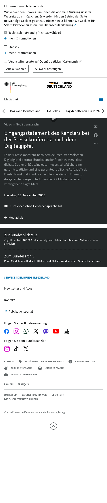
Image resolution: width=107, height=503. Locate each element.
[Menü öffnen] (101, 99)
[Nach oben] (53, 426)
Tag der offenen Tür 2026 (83, 111)
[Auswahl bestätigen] (48, 69)
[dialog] (53, 39)
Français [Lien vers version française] (23, 384)
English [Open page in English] (9, 384)
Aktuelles (53, 111)
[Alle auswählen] (16, 69)
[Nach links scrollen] (3, 111)
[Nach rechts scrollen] (103, 111)
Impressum (10, 395)
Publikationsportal (18, 312)
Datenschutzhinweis (34, 395)
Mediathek (14, 218)
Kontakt (9, 300)
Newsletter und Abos (19, 288)
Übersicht (58, 395)
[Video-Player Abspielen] (53, 118)
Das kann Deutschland (25, 111)
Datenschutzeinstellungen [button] (21, 399)
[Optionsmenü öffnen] (96, 144)
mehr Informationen (20, 38)
